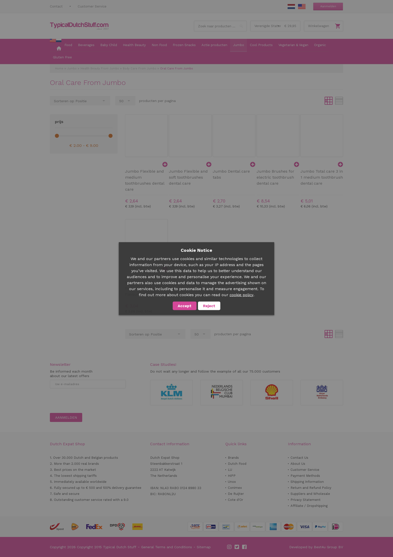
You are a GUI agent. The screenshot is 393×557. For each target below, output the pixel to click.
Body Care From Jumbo (139, 68)
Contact (56, 6)
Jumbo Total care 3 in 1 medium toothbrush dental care (322, 177)
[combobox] (220, 26)
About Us (297, 464)
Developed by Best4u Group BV (316, 547)
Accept (184, 305)
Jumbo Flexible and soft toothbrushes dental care (188, 177)
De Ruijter (236, 494)
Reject (209, 305)
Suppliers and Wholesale (310, 494)
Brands (233, 458)
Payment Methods (305, 476)
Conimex (235, 488)
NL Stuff (291, 6)
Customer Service (92, 6)
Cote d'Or (235, 500)
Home (59, 68)
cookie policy (241, 294)
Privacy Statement (305, 500)
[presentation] (88, 400)
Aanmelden (328, 6)
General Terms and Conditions (166, 547)
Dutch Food (237, 464)
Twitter (237, 546)
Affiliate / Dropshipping (309, 506)
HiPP (232, 476)
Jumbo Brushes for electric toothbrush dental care (275, 177)
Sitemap (204, 547)
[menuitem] (55, 45)
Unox (232, 482)
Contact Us (299, 458)
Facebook (244, 546)
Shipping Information (307, 482)
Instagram (229, 546)
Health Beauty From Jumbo (99, 68)
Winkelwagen (318, 26)
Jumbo (72, 68)
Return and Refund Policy (310, 488)
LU (230, 470)
